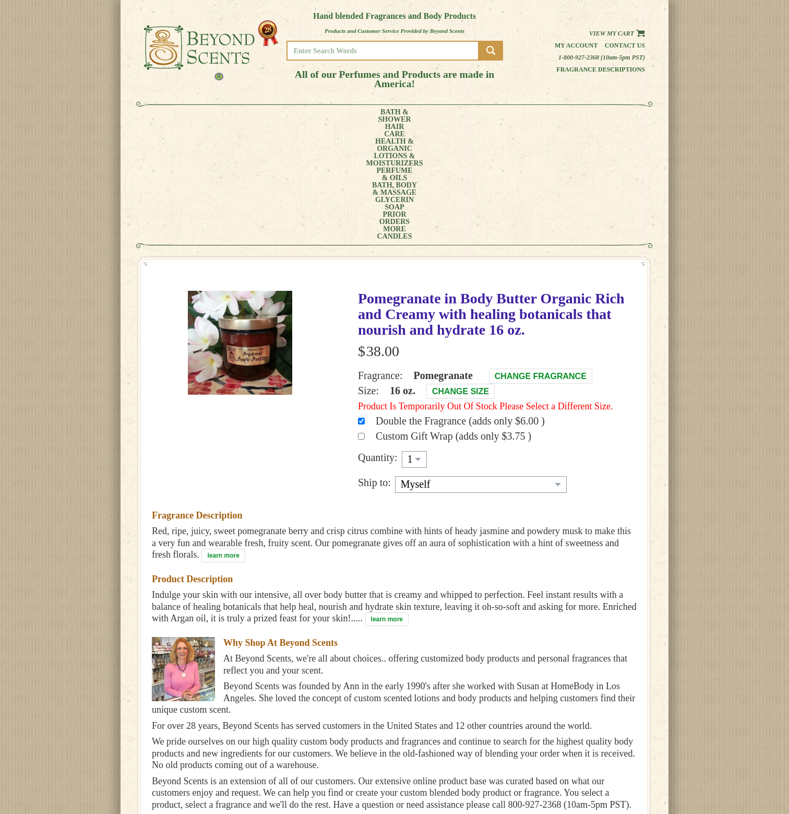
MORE (565, 116)
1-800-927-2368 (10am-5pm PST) (601, 57)
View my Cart (617, 33)
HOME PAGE (606, 748)
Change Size (460, 274)
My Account (576, 45)
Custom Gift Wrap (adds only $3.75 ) (453, 319)
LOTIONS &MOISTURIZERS (320, 116)
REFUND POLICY (612, 770)
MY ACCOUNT (608, 756)
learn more (223, 438)
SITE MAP (603, 778)
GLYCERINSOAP (482, 116)
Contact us (625, 45)
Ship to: (374, 365)
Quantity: (378, 340)
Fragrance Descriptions (600, 69)
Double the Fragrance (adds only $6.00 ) (460, 304)
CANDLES (605, 116)
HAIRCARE (220, 116)
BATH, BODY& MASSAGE (429, 116)
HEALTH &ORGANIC (261, 116)
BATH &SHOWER (182, 116)
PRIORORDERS (527, 116)
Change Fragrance (541, 259)
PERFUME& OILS (378, 116)
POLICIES (603, 763)
